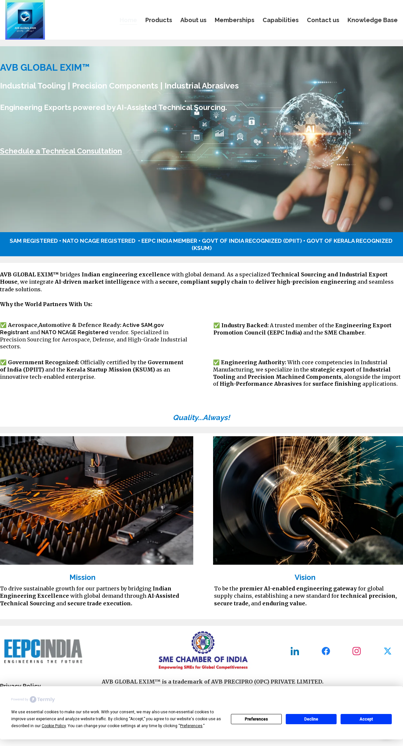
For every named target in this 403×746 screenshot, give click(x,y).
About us (193, 20)
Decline (311, 719)
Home (128, 20)
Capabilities (281, 20)
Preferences (256, 719)
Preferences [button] (191, 726)
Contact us (323, 20)
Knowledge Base (373, 20)
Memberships (234, 20)
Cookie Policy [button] (54, 726)
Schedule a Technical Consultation (61, 151)
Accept (366, 719)
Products (158, 20)
